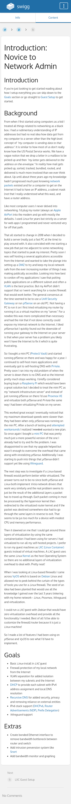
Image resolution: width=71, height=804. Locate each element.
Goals (7, 97)
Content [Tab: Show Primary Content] (53, 17)
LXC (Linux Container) (51, 547)
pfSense (28, 303)
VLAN (7, 286)
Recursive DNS (19, 697)
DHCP (13, 684)
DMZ (22, 264)
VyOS (15, 576)
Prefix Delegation (48, 710)
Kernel (26, 555)
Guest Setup (48, 97)
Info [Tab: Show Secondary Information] (17, 17)
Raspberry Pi (29, 383)
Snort (13, 751)
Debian (45, 576)
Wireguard (36, 463)
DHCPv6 (38, 706)
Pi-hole (55, 366)
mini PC (38, 433)
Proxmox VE (55, 396)
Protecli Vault (39, 353)
